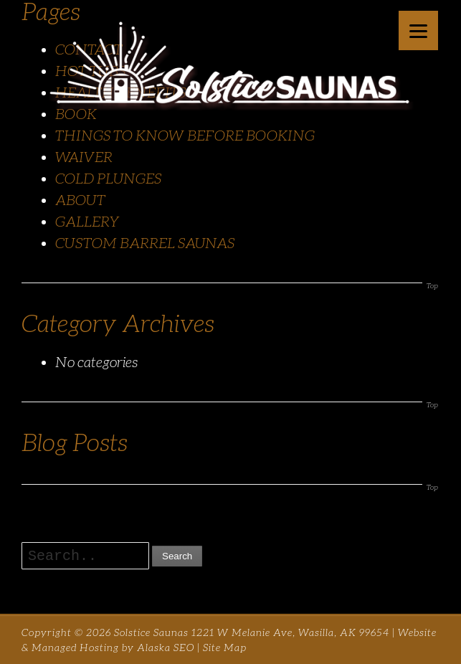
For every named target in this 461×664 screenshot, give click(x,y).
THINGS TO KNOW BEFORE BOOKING (185, 135)
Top (432, 286)
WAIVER (84, 157)
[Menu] (418, 30)
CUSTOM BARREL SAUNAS (144, 243)
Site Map (225, 647)
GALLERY (87, 221)
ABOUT (80, 200)
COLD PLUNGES (108, 178)
